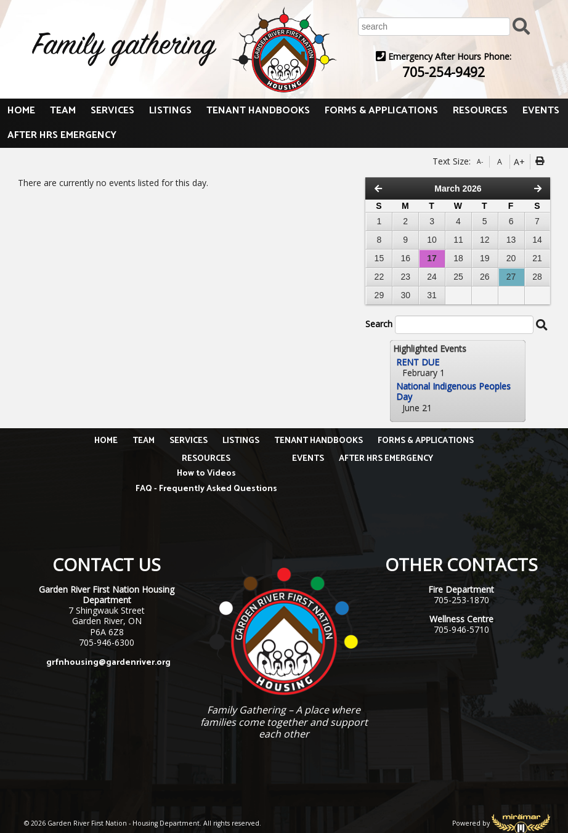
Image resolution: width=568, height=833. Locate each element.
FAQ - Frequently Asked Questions (206, 489)
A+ (519, 162)
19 (485, 258)
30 (405, 295)
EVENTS (540, 110)
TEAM (63, 110)
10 (432, 240)
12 (485, 240)
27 (511, 277)
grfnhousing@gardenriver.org (108, 663)
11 (458, 240)
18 (458, 258)
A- (480, 161)
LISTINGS (170, 110)
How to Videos (206, 473)
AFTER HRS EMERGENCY (61, 135)
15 (379, 258)
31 (432, 295)
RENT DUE (417, 362)
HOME (21, 110)
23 (405, 277)
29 (379, 295)
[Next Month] (538, 188)
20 (511, 258)
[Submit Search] (521, 25)
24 (432, 277)
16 (405, 258)
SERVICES (112, 110)
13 (511, 240)
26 (485, 277)
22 (379, 277)
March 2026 (457, 188)
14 (537, 240)
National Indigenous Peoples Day (453, 391)
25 (458, 277)
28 (537, 277)
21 (537, 258)
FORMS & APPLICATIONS (381, 110)
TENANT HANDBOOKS (258, 110)
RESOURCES (480, 110)
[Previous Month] (378, 188)
